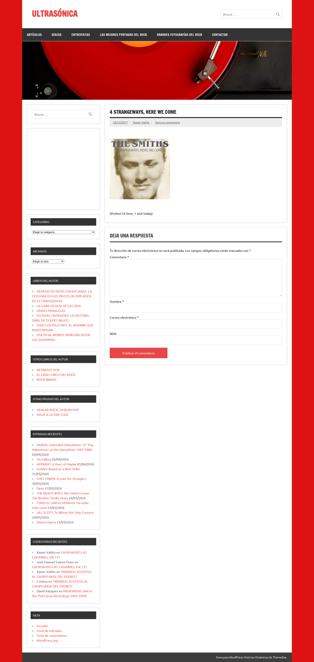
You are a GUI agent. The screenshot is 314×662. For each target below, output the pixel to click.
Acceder (42, 626)
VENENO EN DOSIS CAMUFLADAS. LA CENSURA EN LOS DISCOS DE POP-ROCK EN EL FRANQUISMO (62, 296)
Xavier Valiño (141, 122)
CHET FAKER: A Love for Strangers (61, 478)
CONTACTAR (220, 34)
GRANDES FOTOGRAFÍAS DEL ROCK (179, 34)
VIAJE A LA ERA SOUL (53, 414)
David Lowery (46, 522)
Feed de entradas (49, 631)
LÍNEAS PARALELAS (51, 310)
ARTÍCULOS (34, 34)
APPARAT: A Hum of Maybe (56, 464)
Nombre (117, 301)
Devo (40, 488)
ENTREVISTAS (80, 34)
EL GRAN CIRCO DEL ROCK (56, 375)
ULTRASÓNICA (54, 13)
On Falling (44, 459)
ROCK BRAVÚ (46, 379)
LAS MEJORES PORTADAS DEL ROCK (123, 34)
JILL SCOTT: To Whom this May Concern (65, 512)
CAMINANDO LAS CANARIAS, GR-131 (59, 567)
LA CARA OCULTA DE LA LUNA (59, 306)
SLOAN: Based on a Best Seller (58, 469)
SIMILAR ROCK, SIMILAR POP (58, 410)
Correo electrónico (124, 317)
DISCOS (57, 34)
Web (113, 333)
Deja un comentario (167, 122)
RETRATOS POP (48, 370)
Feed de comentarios (52, 635)
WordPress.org (47, 640)
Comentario (119, 256)
